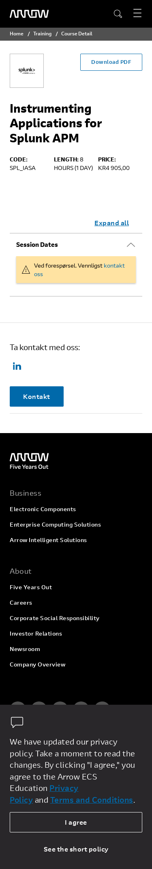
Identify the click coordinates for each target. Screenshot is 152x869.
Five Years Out (31, 587)
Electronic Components (43, 509)
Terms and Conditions (91, 800)
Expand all (111, 222)
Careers (21, 602)
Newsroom (25, 649)
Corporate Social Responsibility (55, 618)
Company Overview (37, 664)
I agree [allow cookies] (76, 822)
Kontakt (36, 396)
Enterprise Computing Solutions (55, 524)
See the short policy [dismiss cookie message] (76, 849)
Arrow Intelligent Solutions (48, 540)
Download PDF (111, 61)
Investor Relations (36, 633)
